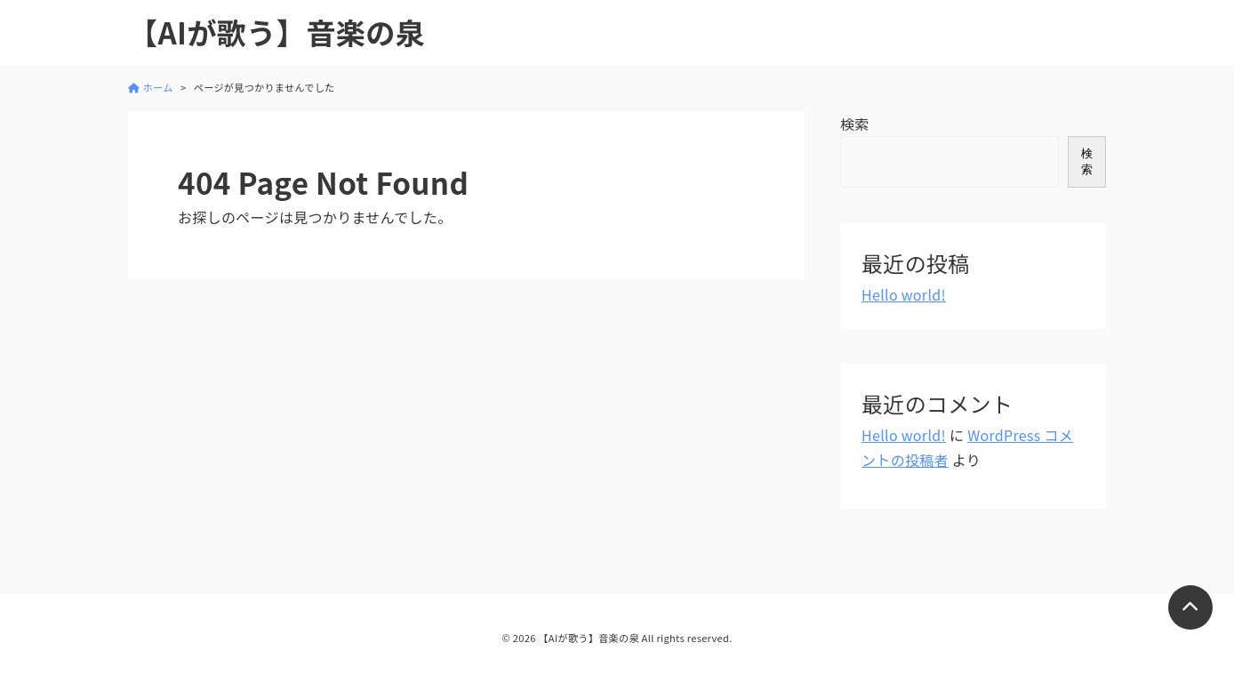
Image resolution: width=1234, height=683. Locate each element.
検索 (854, 123)
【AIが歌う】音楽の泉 (276, 32)
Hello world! (903, 294)
